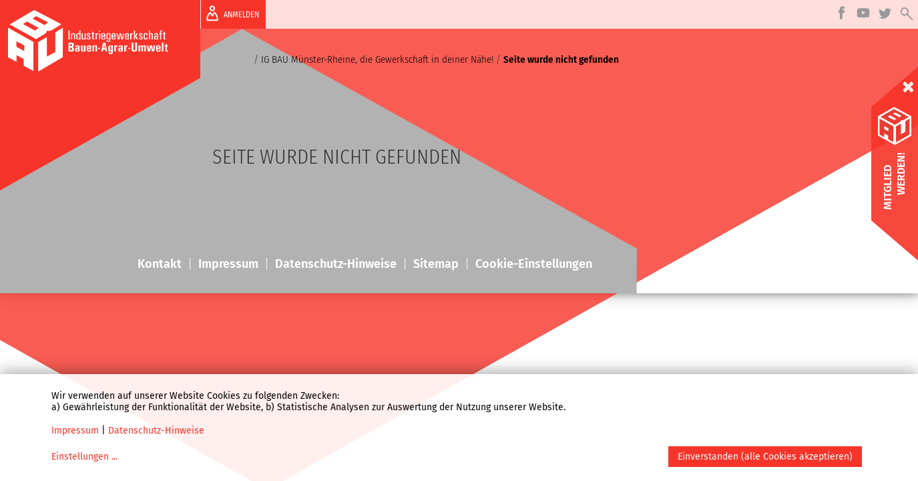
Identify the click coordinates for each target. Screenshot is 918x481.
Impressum (75, 430)
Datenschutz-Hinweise (156, 430)
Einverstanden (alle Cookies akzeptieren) (765, 456)
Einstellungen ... (84, 456)
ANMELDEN (230, 13)
